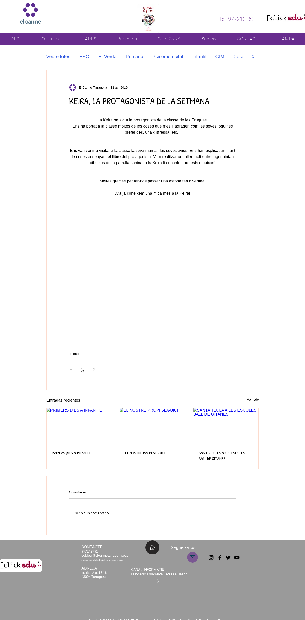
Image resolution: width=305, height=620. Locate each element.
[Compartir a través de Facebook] (71, 369)
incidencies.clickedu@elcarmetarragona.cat (102, 560)
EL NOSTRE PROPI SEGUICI (145, 453)
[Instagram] (211, 557)
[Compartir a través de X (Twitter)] (82, 369)
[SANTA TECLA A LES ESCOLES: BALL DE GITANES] (226, 426)
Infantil (199, 56)
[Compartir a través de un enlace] (93, 369)
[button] (253, 56)
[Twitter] (228, 557)
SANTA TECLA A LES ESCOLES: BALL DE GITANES (222, 455)
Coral (239, 56)
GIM (219, 56)
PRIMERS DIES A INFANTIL (71, 453)
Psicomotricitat (167, 56)
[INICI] (152, 547)
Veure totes (58, 56)
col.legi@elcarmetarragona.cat (104, 556)
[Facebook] (220, 557)
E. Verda (107, 56)
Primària (134, 56)
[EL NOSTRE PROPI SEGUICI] (152, 426)
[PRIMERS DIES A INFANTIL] (79, 426)
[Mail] (192, 557)
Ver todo (253, 399)
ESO (84, 56)
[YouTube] (237, 557)
